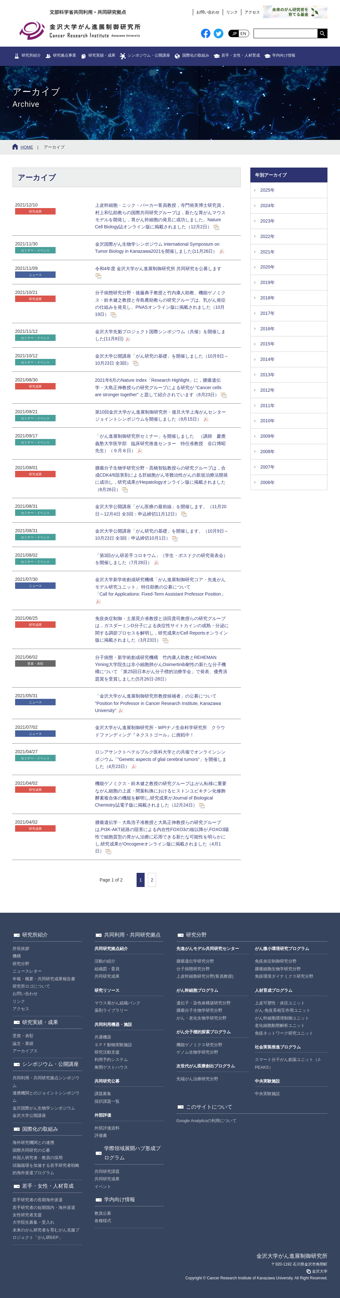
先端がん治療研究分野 (197, 1078)
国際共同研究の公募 (31, 1150)
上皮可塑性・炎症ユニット (280, 1003)
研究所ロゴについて (31, 986)
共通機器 (102, 1037)
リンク (232, 12)
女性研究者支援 (27, 1214)
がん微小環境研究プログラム (282, 948)
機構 (17, 956)
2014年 (267, 359)
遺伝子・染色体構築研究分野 (203, 1003)
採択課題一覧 (107, 1101)
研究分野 (21, 963)
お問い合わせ (207, 12)
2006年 (267, 482)
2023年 (267, 221)
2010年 (267, 420)
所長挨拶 (21, 948)
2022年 (267, 236)
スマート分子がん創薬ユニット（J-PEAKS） (288, 1063)
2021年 (267, 251)
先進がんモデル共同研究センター (207, 948)
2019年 (267, 282)
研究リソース (107, 990)
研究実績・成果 (101, 55)
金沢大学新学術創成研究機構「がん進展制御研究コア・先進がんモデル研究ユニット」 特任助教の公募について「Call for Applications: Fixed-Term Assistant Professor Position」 (160, 587)
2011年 (267, 405)
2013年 (267, 374)
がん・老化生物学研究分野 (201, 1018)
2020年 (267, 267)
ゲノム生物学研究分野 (197, 1052)
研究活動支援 (107, 1052)
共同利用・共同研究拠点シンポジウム (46, 1081)
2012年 (267, 390)
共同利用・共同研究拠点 (132, 934)
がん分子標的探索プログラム (203, 1031)
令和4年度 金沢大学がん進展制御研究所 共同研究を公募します (158, 268)
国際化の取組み (195, 55)
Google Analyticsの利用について (206, 1120)
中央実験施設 (267, 1081)
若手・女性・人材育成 (240, 55)
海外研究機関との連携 (33, 1142)
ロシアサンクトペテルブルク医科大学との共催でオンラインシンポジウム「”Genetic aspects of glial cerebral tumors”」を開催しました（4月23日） (161, 759)
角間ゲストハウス (111, 1067)
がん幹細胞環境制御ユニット (282, 1018)
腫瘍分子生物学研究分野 (199, 1010)
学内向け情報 (283, 55)
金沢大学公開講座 (29, 1115)
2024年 (267, 205)
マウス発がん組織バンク (117, 1003)
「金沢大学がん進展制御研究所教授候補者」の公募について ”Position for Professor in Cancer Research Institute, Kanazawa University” (158, 703)
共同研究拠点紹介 (111, 948)
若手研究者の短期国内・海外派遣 (44, 1207)
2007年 (267, 467)
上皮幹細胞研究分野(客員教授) (205, 976)
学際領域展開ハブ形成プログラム (132, 1153)
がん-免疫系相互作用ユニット (282, 1010)
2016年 (267, 328)
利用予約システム (111, 1059)
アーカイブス (25, 1050)
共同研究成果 (107, 976)
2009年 (267, 436)
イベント (102, 1186)
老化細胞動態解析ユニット (280, 1025)
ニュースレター (27, 971)
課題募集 (102, 1093)
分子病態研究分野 (193, 968)
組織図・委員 (107, 968)
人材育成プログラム (273, 990)
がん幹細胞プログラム (197, 990)
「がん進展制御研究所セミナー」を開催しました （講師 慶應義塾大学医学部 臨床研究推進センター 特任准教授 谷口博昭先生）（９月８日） (160, 443)
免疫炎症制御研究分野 (276, 961)
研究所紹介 (31, 55)
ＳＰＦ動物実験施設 (113, 1044)
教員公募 (102, 1213)
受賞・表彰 (23, 1035)
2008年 (267, 451)
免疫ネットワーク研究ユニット (284, 1033)
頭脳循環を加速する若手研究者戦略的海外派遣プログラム (46, 1169)
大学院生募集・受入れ (33, 1222)
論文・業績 (23, 1043)
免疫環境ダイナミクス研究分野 (284, 976)
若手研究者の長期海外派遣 (38, 1199)
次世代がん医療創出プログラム (205, 1066)
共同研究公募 (107, 1081)
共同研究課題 (107, 1171)
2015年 (267, 343)
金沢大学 (316, 1271)
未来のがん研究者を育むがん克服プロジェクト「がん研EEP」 (46, 1234)
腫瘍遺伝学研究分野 (195, 961)
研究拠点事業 (64, 55)
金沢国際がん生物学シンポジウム (44, 1108)
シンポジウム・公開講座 (149, 55)
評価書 (100, 1135)
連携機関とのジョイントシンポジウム (46, 1097)
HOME (27, 147)
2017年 (267, 313)
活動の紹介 (104, 961)
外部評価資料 (107, 1128)
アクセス (252, 12)
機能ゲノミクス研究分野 (199, 1044)
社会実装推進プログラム (278, 1047)
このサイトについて (209, 1107)
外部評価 (102, 1115)
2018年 (267, 297)
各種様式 (102, 1220)
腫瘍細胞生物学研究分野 (278, 968)
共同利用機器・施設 (113, 1024)
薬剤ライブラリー (111, 1010)
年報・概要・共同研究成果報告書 (44, 978)
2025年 (267, 190)
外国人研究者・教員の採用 (38, 1157)
